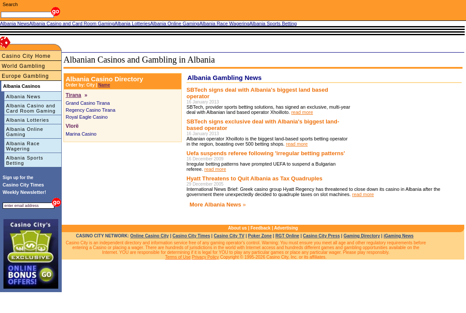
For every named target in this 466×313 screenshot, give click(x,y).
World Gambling (23, 66)
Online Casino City (149, 235)
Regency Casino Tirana (90, 110)
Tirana (73, 95)
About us (237, 228)
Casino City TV (229, 235)
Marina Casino (81, 134)
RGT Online (287, 235)
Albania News (23, 96)
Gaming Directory (361, 235)
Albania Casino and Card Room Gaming (31, 108)
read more (302, 112)
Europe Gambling (25, 76)
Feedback (260, 228)
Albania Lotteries (27, 120)
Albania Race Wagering (23, 146)
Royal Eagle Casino (87, 117)
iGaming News (398, 235)
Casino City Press (321, 235)
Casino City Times (191, 235)
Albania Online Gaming (24, 132)
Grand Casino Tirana (88, 103)
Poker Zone (260, 235)
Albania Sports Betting (24, 160)
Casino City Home (26, 56)
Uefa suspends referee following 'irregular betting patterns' (265, 153)
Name (104, 85)
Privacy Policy (205, 257)
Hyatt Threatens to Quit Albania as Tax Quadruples (254, 178)
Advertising (286, 228)
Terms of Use (178, 257)
